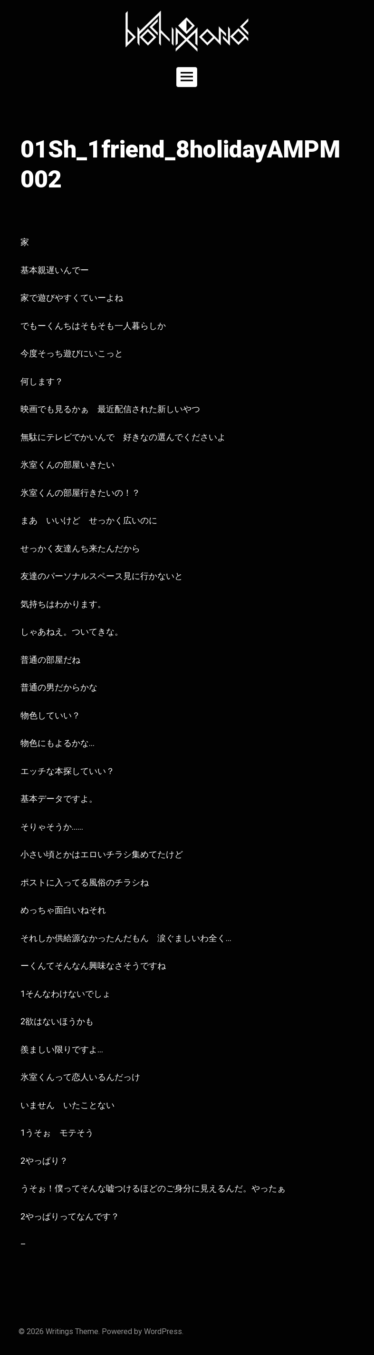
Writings (59, 1331)
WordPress (163, 1331)
